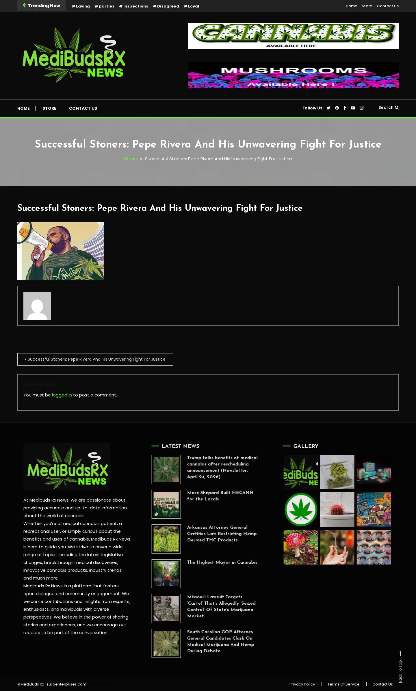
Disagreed (168, 6)
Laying (83, 6)
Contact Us (388, 6)
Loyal (193, 6)
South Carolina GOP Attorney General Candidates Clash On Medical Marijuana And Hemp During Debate (212, 641)
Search (388, 107)
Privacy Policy (302, 684)
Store (367, 6)
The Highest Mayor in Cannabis (214, 562)
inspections (135, 6)
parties (106, 6)
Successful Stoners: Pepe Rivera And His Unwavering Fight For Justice (160, 208)
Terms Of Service (344, 684)
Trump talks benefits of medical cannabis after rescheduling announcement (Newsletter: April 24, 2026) (214, 467)
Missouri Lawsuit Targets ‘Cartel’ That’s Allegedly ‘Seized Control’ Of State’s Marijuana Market (213, 607)
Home (351, 6)
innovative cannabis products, (55, 570)
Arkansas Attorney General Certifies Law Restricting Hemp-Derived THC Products (214, 534)
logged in (62, 395)
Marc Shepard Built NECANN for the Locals (212, 496)
